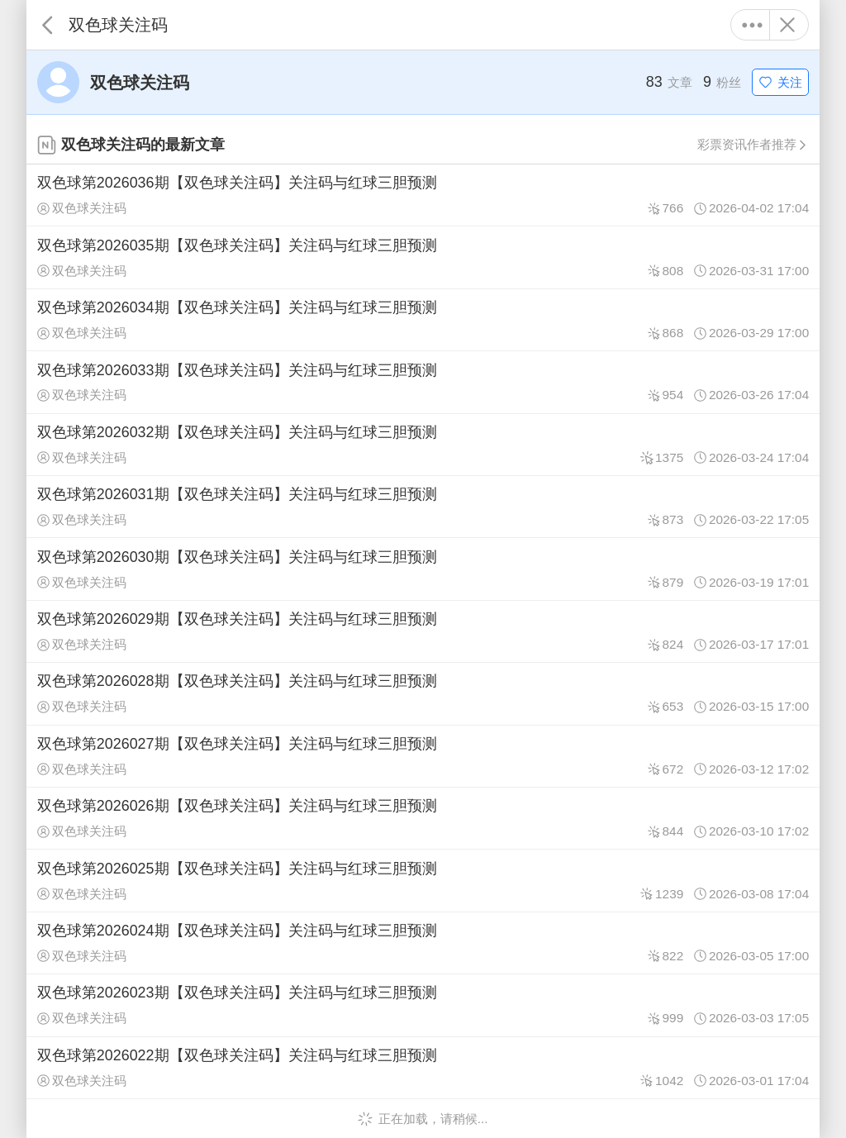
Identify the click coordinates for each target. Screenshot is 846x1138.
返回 (47, 25)
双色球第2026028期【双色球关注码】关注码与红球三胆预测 (423, 693)
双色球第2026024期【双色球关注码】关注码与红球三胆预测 (423, 943)
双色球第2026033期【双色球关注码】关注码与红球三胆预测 (423, 381)
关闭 (787, 25)
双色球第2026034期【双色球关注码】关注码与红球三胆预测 (423, 319)
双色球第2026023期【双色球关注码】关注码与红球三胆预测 (423, 1005)
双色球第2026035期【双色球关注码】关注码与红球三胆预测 (423, 257)
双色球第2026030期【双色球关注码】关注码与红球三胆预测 (423, 568)
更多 (752, 25)
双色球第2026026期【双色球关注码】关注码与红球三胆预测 (423, 818)
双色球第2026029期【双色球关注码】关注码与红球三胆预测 (423, 631)
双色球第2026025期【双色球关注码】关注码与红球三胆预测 (423, 880)
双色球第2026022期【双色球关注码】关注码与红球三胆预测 (423, 1067)
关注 (780, 82)
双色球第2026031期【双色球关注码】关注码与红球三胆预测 (423, 506)
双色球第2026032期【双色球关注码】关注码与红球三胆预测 (423, 444)
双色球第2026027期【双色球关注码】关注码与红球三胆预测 (423, 756)
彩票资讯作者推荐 (753, 145)
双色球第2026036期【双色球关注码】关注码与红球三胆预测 (423, 195)
